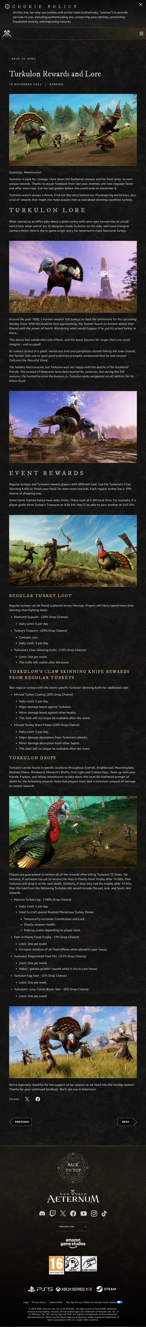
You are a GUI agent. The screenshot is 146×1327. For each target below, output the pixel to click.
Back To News (24, 58)
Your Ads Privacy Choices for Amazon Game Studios (94, 1302)
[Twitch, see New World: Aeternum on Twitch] (53, 1213)
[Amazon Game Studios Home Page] (73, 1244)
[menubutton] (141, 34)
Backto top (73, 1167)
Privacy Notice (39, 1302)
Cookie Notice (56, 1302)
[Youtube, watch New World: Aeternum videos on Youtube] (84, 1213)
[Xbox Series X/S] (73, 1289)
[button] (73, 130)
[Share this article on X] (27, 1099)
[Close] (140, 5)
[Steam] (106, 1289)
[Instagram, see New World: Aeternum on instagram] (94, 1213)
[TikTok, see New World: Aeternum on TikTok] (104, 1213)
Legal (26, 1302)
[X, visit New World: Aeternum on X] (63, 1213)
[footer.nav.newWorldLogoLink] (73, 1201)
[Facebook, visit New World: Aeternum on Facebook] (73, 1213)
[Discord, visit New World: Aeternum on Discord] (42, 1213)
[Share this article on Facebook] (38, 1099)
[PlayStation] (40, 1289)
